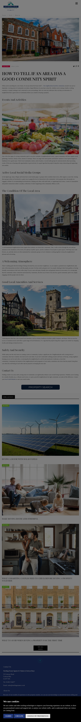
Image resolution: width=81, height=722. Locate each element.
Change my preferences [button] (37, 716)
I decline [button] (19, 716)
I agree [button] (8, 716)
